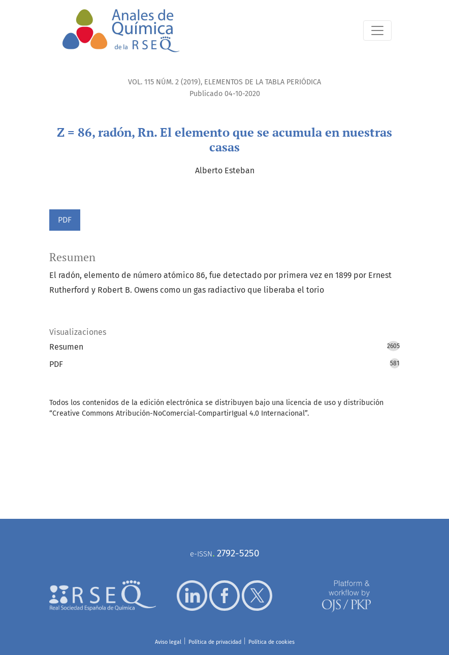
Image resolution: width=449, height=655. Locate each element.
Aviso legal (168, 642)
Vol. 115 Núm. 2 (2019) (164, 82)
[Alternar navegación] (377, 30)
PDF (65, 220)
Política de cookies (271, 642)
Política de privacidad (214, 642)
